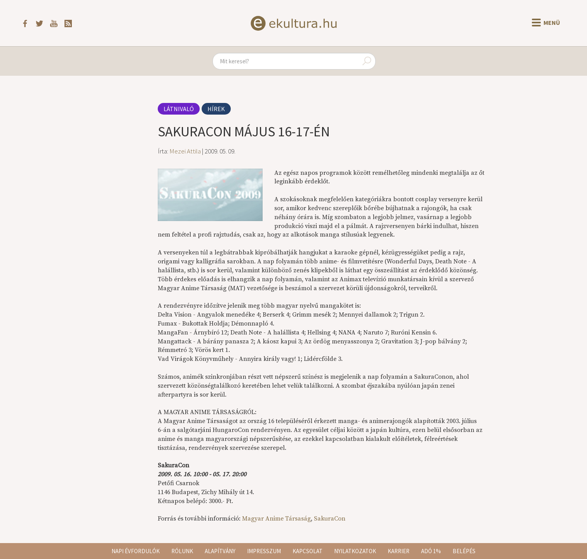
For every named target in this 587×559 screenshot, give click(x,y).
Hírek (216, 109)
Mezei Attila (185, 151)
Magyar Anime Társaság (276, 518)
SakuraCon (329, 518)
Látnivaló (179, 109)
